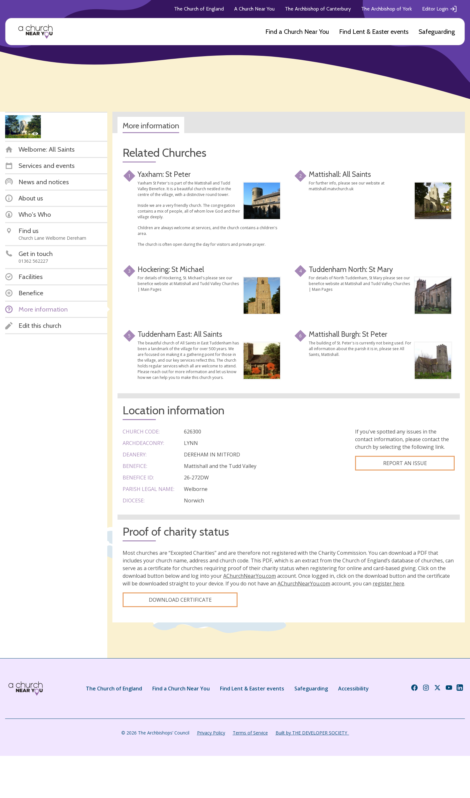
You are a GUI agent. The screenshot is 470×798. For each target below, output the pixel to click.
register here (388, 583)
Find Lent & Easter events (373, 31)
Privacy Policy (211, 733)
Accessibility (353, 688)
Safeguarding (437, 31)
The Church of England (199, 9)
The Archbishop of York (386, 9)
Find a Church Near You (297, 31)
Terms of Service (250, 733)
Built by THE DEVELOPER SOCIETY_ (312, 733)
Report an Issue (405, 463)
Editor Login (439, 9)
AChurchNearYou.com (249, 575)
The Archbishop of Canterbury (318, 9)
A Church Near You (254, 9)
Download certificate (180, 599)
